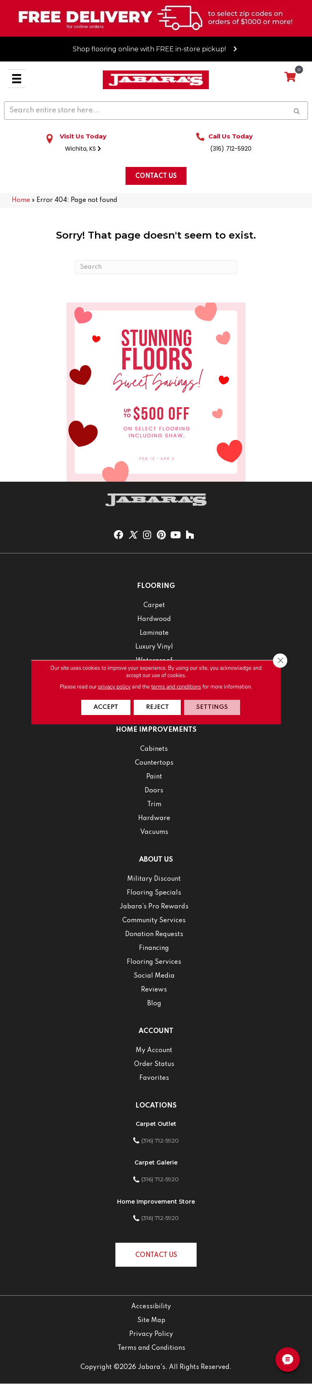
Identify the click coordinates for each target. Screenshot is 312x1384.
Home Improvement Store (156, 1201)
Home (21, 200)
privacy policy (114, 686)
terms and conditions (176, 686)
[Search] (156, 267)
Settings (213, 707)
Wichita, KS (83, 149)
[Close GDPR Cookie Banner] (280, 660)
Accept (104, 707)
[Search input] (156, 110)
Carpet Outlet (156, 1123)
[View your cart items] (290, 77)
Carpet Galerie (156, 1163)
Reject (157, 707)
